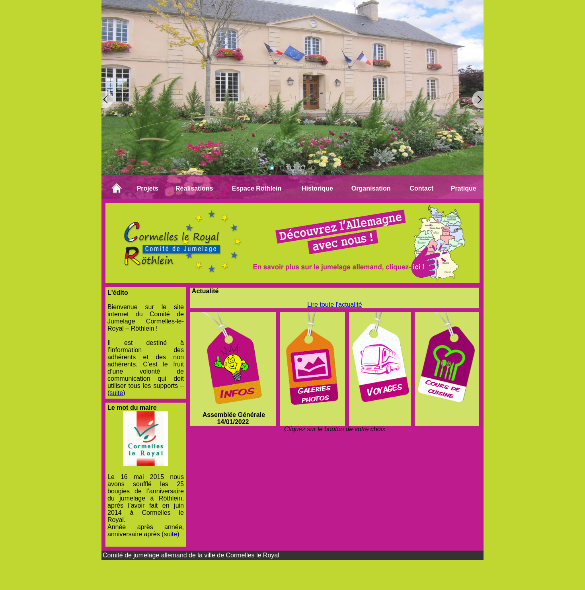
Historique (317, 188)
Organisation (371, 188)
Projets (147, 188)
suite (116, 392)
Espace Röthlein (256, 188)
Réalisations (194, 188)
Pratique (463, 188)
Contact (421, 188)
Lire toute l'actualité (334, 304)
